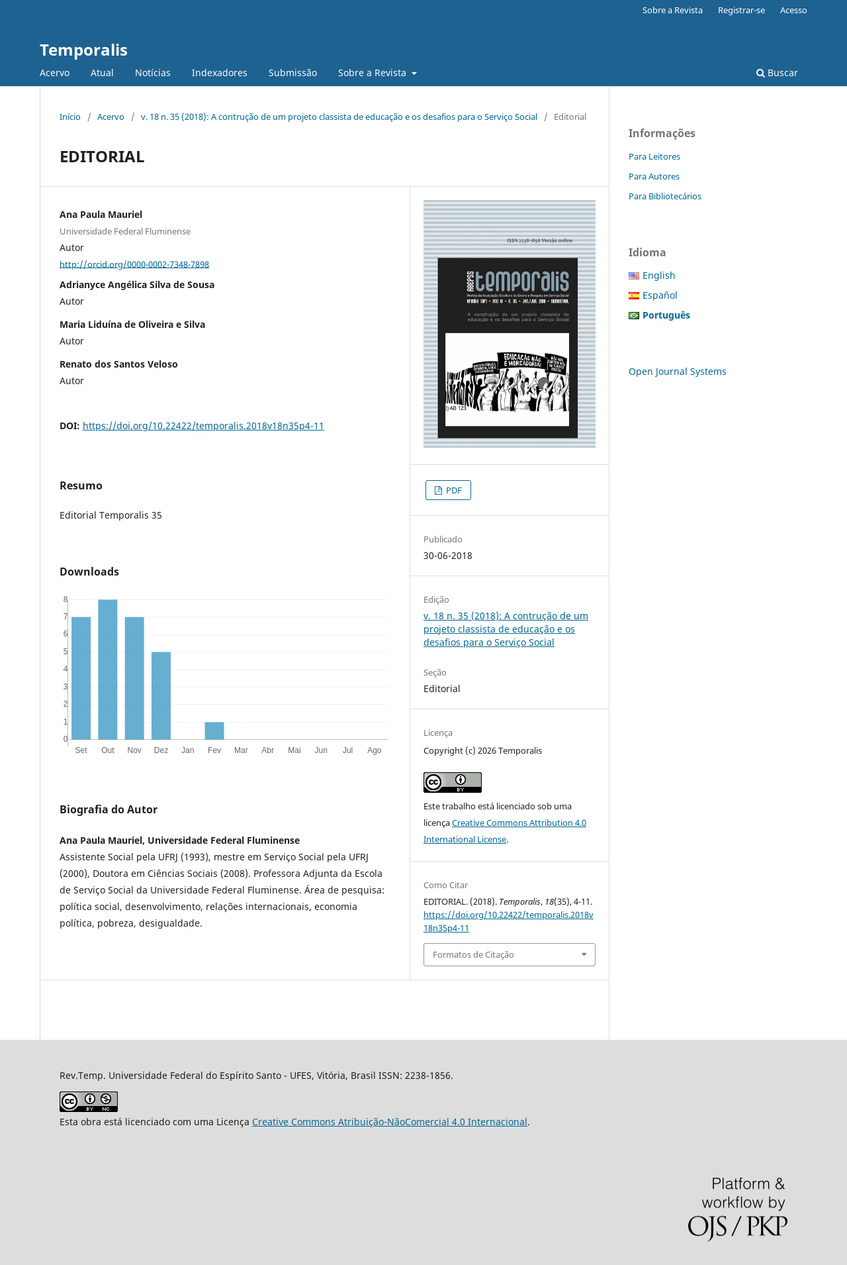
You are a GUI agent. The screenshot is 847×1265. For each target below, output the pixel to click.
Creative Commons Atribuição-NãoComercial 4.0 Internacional (389, 1121)
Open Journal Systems (678, 371)
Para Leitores (654, 156)
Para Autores (654, 176)
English (659, 275)
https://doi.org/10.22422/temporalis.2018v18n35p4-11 (203, 425)
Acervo (54, 72)
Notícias (153, 72)
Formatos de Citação (473, 954)
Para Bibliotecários (665, 196)
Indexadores (219, 72)
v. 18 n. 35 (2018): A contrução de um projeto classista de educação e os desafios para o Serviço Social (339, 117)
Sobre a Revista (373, 72)
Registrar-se (741, 10)
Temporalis (84, 49)
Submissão (293, 72)
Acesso (793, 10)
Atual (102, 72)
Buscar (777, 72)
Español (660, 295)
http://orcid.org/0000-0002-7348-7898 (134, 264)
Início (70, 117)
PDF (453, 490)
